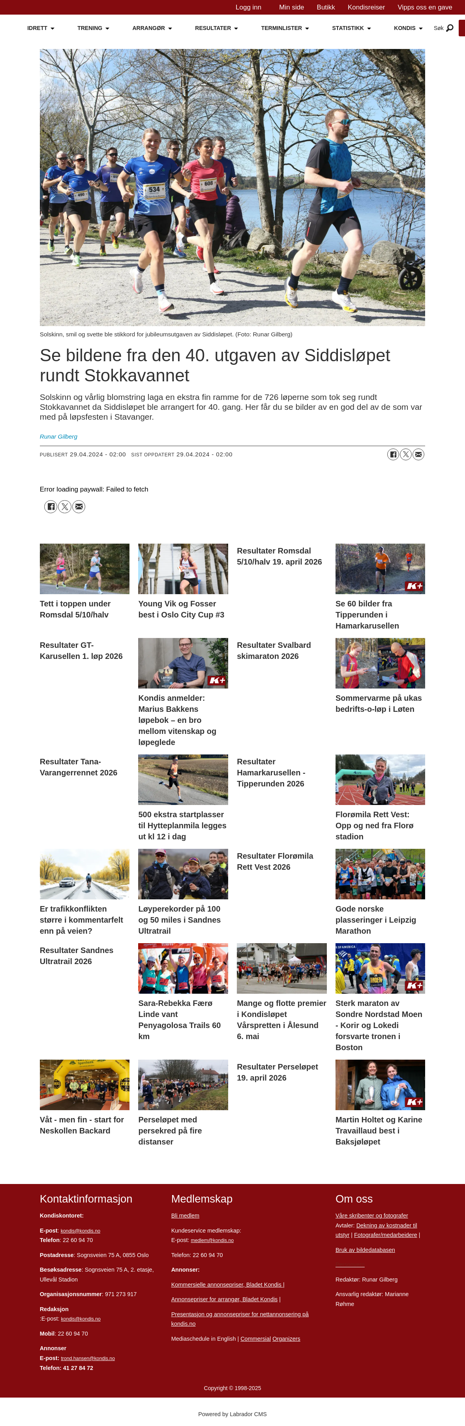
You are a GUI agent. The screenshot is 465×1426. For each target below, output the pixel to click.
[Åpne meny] (450, 28)
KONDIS (404, 28)
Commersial (255, 1339)
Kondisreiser (366, 7)
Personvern (350, 1264)
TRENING (89, 28)
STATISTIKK (348, 28)
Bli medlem (185, 1215)
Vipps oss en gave (425, 7)
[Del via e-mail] (418, 454)
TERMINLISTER (281, 28)
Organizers (286, 1339)
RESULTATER (213, 28)
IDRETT (37, 28)
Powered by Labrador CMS (232, 1414)
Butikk (326, 7)
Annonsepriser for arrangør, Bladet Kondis (224, 1299)
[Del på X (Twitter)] (406, 454)
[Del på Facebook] (393, 454)
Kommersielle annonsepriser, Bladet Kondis (227, 1285)
